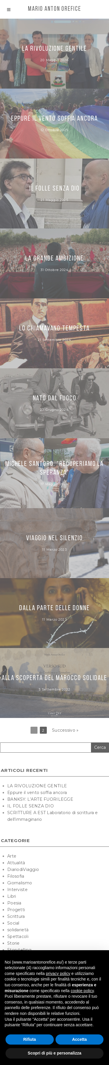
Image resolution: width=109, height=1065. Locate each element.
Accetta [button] (79, 1039)
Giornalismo (19, 883)
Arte (11, 856)
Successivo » (65, 730)
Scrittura (16, 916)
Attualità (16, 862)
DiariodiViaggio (23, 869)
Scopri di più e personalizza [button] (54, 1053)
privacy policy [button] (58, 973)
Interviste (17, 889)
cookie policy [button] (82, 990)
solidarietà (17, 929)
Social (13, 923)
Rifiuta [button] (29, 1039)
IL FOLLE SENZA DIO (30, 806)
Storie (13, 943)
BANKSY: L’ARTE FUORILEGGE (40, 799)
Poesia (14, 903)
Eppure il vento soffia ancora (37, 792)
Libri (11, 896)
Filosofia (15, 876)
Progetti (16, 909)
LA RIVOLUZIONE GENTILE (37, 785)
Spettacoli (17, 936)
